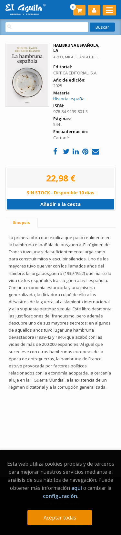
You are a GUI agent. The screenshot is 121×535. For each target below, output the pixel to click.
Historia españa (69, 99)
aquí (76, 487)
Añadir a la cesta (60, 204)
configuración (60, 496)
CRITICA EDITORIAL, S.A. (75, 73)
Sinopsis (21, 222)
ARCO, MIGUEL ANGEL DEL (75, 56)
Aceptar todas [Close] (60, 517)
